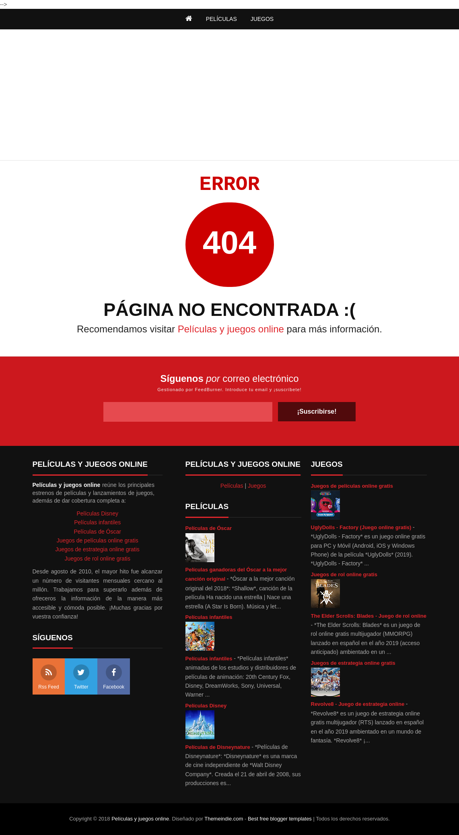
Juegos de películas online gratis (352, 486)
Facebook (113, 677)
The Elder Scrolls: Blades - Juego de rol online (369, 616)
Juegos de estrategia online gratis (353, 663)
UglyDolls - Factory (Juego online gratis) (362, 527)
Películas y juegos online (231, 329)
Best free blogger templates (280, 819)
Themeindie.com (223, 819)
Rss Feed (48, 677)
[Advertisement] (230, 95)
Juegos (257, 485)
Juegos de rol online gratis (344, 574)
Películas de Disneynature (218, 747)
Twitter (81, 677)
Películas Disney (206, 706)
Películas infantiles (209, 617)
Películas (231, 485)
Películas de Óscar (208, 528)
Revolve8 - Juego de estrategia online (358, 704)
